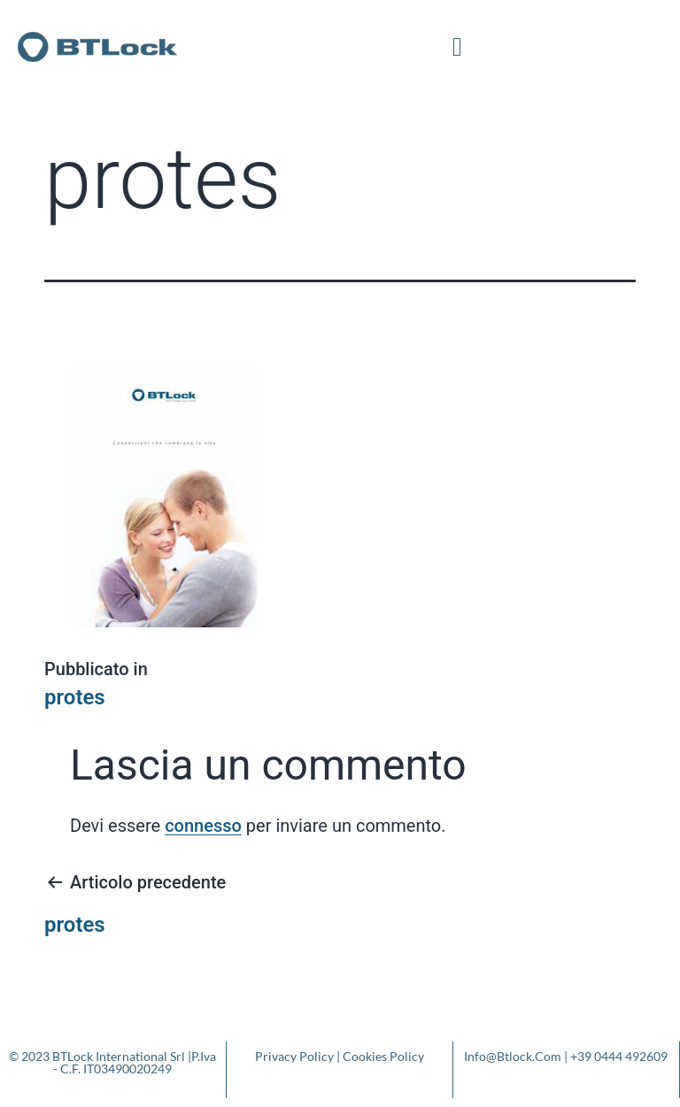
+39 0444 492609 (619, 1056)
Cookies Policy (383, 1056)
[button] (457, 46)
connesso (203, 825)
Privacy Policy (294, 1056)
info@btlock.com (512, 1056)
